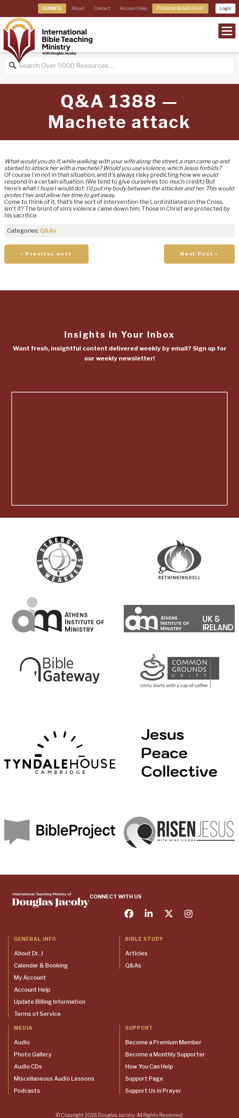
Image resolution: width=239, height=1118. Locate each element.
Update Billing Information (49, 1001)
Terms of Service (37, 1014)
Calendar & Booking (41, 965)
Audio (22, 1042)
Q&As (48, 230)
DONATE (52, 8)
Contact (102, 8)
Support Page (144, 1078)
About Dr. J (28, 953)
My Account (30, 977)
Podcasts (27, 1090)
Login (225, 8)
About (77, 8)
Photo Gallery (33, 1054)
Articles (136, 953)
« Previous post (46, 254)
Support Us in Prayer (153, 1090)
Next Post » (199, 254)
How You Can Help (149, 1066)
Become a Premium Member (163, 1042)
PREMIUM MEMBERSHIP (180, 8)
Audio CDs (28, 1066)
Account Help (133, 8)
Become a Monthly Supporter (165, 1054)
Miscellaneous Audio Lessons (54, 1078)
